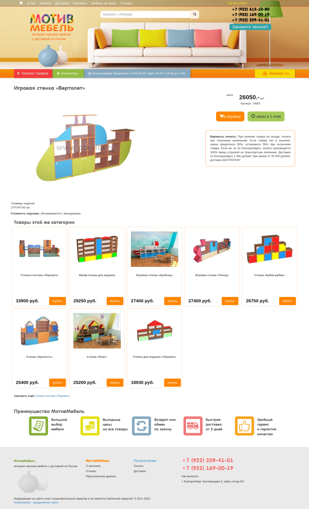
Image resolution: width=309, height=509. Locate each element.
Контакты (80, 3)
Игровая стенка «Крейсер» (154, 275)
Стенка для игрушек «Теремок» (154, 356)
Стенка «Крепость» (39, 356)
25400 (27, 382)
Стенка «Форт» (97, 356)
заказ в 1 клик (266, 116)
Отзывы (126, 3)
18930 (142, 382)
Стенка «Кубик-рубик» (269, 275)
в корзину (230, 116)
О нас (31, 3)
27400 (142, 300)
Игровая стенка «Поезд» (212, 275)
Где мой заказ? (237, 3)
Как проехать (190, 476)
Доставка (62, 3)
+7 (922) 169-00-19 (207, 468)
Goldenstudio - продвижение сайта (36, 502)
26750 (257, 300)
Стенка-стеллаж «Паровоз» (39, 275)
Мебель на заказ (103, 3)
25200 (84, 382)
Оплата (45, 3)
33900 (27, 300)
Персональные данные (101, 476)
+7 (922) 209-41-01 (207, 460)
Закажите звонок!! (250, 27)
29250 (84, 300)
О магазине (93, 466)
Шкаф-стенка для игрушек (97, 275)
